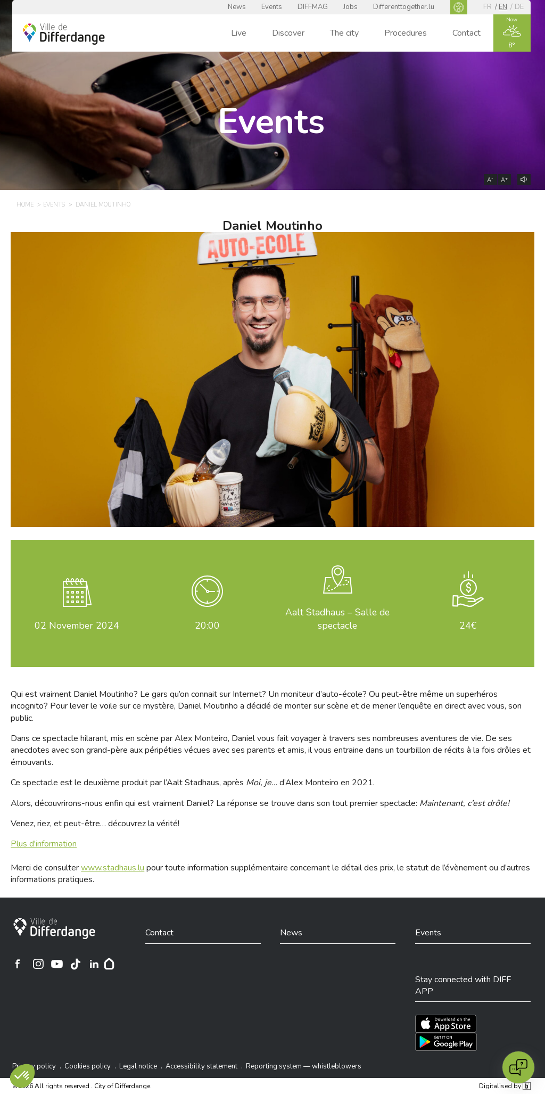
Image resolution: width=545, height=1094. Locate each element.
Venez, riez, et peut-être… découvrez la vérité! (95, 823)
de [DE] (519, 7)
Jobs (350, 7)
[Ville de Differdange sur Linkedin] (94, 963)
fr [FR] (487, 7)
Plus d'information (44, 844)
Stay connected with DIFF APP (463, 985)
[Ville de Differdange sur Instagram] (38, 963)
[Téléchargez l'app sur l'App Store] (445, 1024)
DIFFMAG (313, 7)
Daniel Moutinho (272, 225)
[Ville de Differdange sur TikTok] (75, 963)
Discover (288, 33)
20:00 (207, 625)
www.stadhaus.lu (112, 868)
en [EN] (503, 7)
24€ (467, 625)
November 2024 (77, 625)
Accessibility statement (201, 1066)
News (237, 7)
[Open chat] (518, 1067)
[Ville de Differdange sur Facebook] (17, 963)
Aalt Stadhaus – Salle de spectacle (337, 619)
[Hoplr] (109, 963)
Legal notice (138, 1066)
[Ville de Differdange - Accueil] (64, 34)
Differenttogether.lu (403, 7)
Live (238, 33)
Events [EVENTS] (54, 205)
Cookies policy (87, 1066)
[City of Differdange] (54, 928)
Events (271, 7)
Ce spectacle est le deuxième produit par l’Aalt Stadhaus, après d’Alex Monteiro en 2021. (193, 782)
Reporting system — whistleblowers (303, 1066)
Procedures (405, 33)
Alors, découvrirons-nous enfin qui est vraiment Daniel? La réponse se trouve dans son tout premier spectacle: (260, 803)
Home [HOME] (25, 205)
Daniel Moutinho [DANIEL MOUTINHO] (103, 205)
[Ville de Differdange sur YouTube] (56, 963)
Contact (466, 33)
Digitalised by (504, 1086)
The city (344, 33)
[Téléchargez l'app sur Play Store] (446, 1042)
